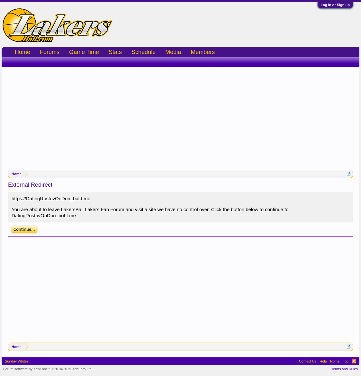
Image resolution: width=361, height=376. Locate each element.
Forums (49, 52)
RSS (354, 361)
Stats (115, 52)
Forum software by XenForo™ (48, 369)
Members (203, 52)
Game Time (84, 52)
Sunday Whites (17, 361)
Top (345, 361)
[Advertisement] (180, 115)
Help (323, 361)
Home (22, 52)
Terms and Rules (344, 369)
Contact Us (307, 361)
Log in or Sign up (335, 5)
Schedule (143, 52)
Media (173, 52)
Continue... (24, 229)
